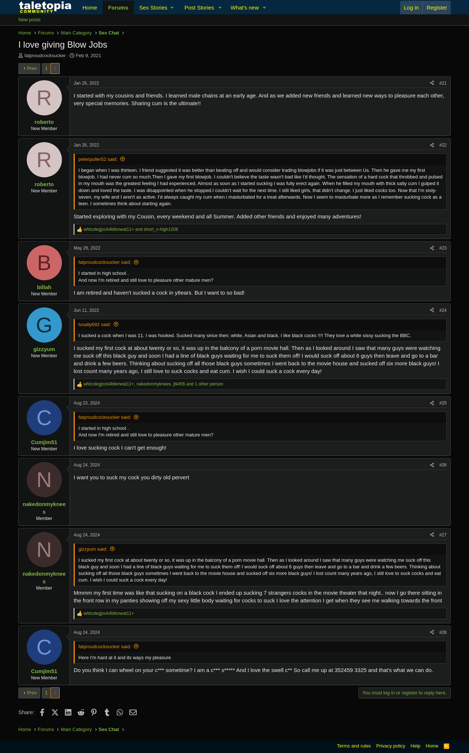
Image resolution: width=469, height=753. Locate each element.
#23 (443, 248)
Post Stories (199, 7)
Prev (32, 68)
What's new (244, 7)
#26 (443, 465)
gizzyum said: (92, 549)
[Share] (432, 83)
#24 (443, 310)
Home (89, 7)
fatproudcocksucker (45, 55)
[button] (156, 7)
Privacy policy (390, 746)
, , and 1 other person (153, 384)
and (131, 229)
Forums (118, 7)
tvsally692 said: (94, 324)
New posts (29, 19)
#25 (443, 403)
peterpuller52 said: (98, 159)
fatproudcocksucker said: (104, 262)
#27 (443, 535)
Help (416, 746)
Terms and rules (354, 746)
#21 (443, 83)
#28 (443, 632)
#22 (443, 145)
